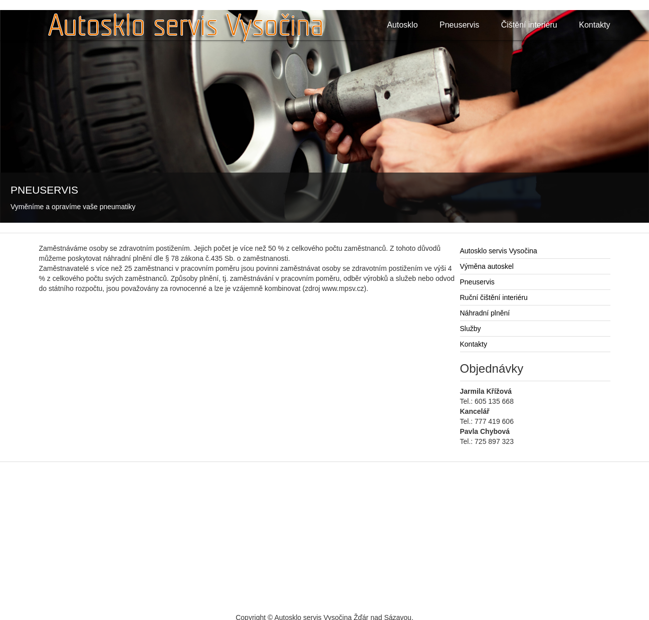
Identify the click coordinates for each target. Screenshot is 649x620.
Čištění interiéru (529, 25)
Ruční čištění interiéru (494, 297)
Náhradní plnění (485, 313)
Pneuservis (459, 25)
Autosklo (402, 25)
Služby (470, 329)
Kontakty (594, 25)
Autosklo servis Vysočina (498, 251)
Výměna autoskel (487, 266)
